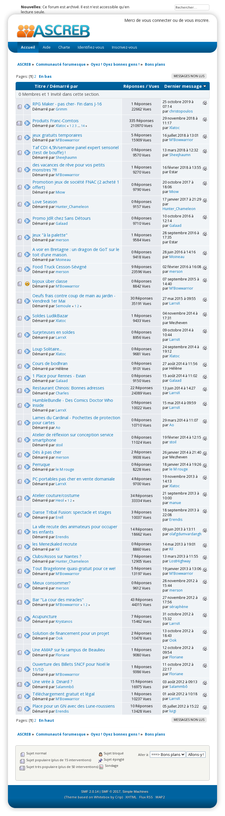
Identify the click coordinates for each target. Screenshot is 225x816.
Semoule (63, 305)
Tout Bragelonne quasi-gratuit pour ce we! (73, 568)
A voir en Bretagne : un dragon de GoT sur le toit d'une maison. (75, 252)
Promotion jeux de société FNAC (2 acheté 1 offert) (75, 184)
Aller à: (143, 754)
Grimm (61, 109)
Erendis (175, 519)
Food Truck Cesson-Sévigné (59, 267)
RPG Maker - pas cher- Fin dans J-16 (67, 104)
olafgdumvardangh (185, 533)
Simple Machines (135, 791)
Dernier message (185, 86)
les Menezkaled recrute (54, 544)
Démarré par (64, 86)
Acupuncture (44, 616)
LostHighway (180, 561)
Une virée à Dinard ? (52, 681)
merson (62, 239)
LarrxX (174, 303)
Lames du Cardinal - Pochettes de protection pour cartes (76, 420)
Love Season (44, 201)
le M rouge (65, 469)
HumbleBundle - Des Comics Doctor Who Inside (72, 402)
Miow (60, 192)
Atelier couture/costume (56, 495)
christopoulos (181, 111)
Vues (154, 86)
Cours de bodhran (49, 363)
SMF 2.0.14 (90, 791)
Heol (60, 500)
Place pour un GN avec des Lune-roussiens (73, 706)
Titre (40, 86)
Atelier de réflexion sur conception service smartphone (72, 437)
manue (175, 502)
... (79, 126)
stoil (59, 444)
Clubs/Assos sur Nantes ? (57, 556)
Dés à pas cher (46, 452)
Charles (62, 393)
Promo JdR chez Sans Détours (61, 218)
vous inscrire (197, 20)
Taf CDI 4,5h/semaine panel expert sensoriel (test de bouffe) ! (75, 150)
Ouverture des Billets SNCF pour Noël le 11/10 (71, 666)
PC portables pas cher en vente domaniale (73, 479)
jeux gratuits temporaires (57, 135)
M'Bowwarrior (68, 140)
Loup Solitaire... (47, 349)
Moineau (63, 259)
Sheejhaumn (66, 157)
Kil (57, 549)
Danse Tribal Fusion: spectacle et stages (71, 512)
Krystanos (64, 621)
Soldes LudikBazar (50, 315)
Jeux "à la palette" (49, 235)
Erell (59, 517)
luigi (172, 710)
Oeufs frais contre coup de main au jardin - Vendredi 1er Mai (73, 298)
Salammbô (65, 686)
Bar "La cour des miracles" (58, 599)
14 (83, 126)
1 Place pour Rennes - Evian (59, 376)
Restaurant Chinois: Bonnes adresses (68, 388)
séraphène (178, 606)
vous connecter (156, 20)
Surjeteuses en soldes (53, 332)
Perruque (41, 464)
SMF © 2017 (111, 791)
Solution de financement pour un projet (70, 633)
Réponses (134, 86)
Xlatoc (61, 125)
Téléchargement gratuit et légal (63, 694)
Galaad (62, 223)
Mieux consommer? (51, 583)
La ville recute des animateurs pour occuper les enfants (74, 529)
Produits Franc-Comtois (55, 120)
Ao (58, 427)
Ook (59, 638)
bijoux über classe (49, 281)
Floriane (63, 655)
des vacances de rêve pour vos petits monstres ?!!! (68, 167)
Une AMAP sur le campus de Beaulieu (68, 650)
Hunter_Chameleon (72, 206)
